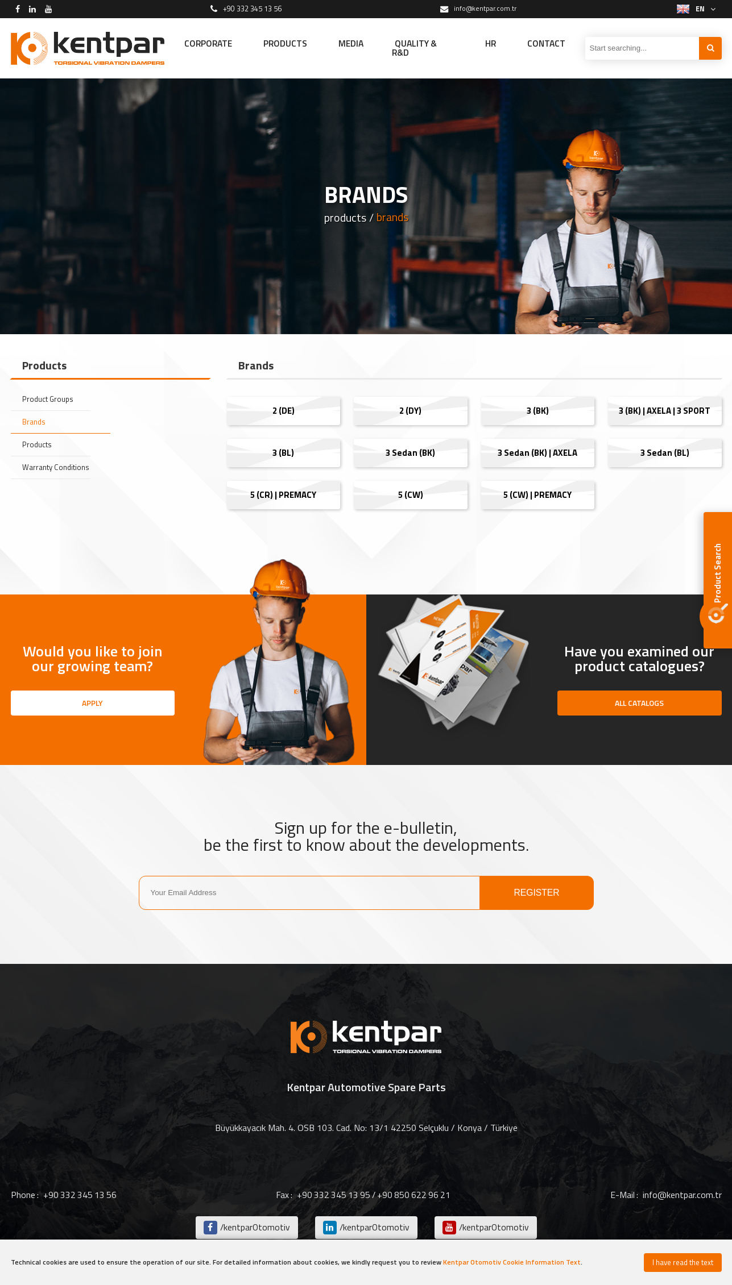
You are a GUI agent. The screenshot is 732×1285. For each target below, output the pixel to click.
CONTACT (545, 43)
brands (392, 217)
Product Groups (48, 399)
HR (489, 43)
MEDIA (357, 43)
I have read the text (682, 1262)
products (345, 217)
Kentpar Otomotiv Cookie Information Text (512, 1262)
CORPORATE (209, 43)
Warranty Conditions (57, 467)
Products (37, 445)
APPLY (93, 703)
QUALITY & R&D (424, 48)
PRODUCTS (289, 43)
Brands (34, 422)
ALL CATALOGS (639, 703)
